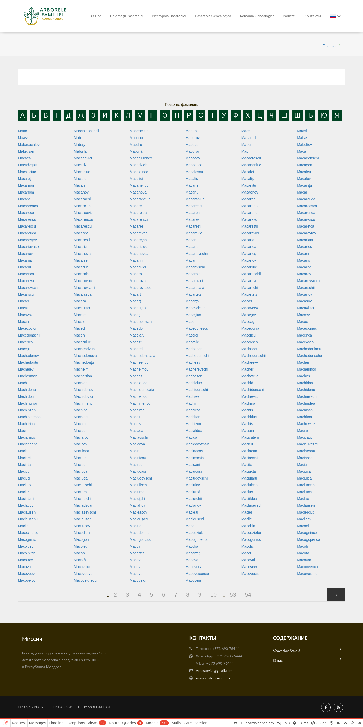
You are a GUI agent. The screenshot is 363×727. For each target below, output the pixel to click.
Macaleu (304, 172)
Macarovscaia (308, 281)
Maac (22, 131)
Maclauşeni (27, 512)
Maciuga (81, 478)
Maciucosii (193, 471)
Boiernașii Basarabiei (126, 16)
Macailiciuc (27, 172)
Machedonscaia (142, 356)
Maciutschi (82, 499)
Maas (245, 131)
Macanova (138, 192)
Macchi (24, 322)
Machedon (249, 349)
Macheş (303, 376)
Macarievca (139, 253)
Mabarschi (249, 138)
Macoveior (138, 580)
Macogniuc (27, 539)
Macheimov (139, 369)
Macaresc (249, 219)
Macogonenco (196, 539)
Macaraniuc (194, 199)
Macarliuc (249, 267)
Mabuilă (136, 151)
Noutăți (289, 16)
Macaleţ (24, 179)
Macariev (25, 253)
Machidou (26, 396)
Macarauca (306, 199)
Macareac (193, 206)
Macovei (136, 573)
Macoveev (26, 573)
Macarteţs (249, 294)
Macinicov (138, 458)
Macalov (304, 179)
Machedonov (28, 356)
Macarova (26, 281)
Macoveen (249, 567)
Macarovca (138, 281)
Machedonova (85, 356)
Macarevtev (306, 233)
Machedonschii (253, 356)
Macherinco (306, 369)
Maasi (302, 131)
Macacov (192, 158)
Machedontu (28, 362)
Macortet (137, 553)
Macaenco (193, 165)
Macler (246, 512)
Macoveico (27, 580)
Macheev (192, 362)
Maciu (302, 464)
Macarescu (27, 226)
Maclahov (137, 505)
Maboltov (304, 144)
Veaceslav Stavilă (307, 650)
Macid (23, 451)
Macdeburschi (141, 322)
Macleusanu (28, 519)
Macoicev (25, 546)
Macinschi (249, 458)
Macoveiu (193, 580)
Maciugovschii (196, 478)
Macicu (247, 444)
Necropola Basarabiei (169, 16)
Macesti (136, 342)
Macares (192, 219)
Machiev (192, 396)
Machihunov (28, 403)
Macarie (191, 247)
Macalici (136, 179)
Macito (246, 464)
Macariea (248, 247)
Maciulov (192, 485)
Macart (135, 294)
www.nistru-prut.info (213, 678)
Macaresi (137, 226)
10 (213, 594)
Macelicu (248, 335)
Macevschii (306, 342)
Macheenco (139, 362)
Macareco (26, 213)
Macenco (25, 342)
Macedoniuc (307, 328)
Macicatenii (250, 437)
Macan (79, 185)
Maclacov (25, 505)
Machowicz (306, 424)
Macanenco (139, 185)
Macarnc (304, 267)
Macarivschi (195, 267)
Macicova (137, 444)
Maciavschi (139, 437)
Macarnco (26, 274)
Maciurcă (192, 492)
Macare (136, 206)
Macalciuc (82, 172)
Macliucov (82, 526)
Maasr (23, 138)
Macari (190, 240)
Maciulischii (139, 485)
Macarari (248, 199)
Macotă (80, 560)
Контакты (312, 16)
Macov (135, 560)
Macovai (248, 560)
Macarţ (135, 301)
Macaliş (247, 179)
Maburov (192, 151)
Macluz (135, 526)
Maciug (24, 478)
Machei (303, 362)
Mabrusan (26, 151)
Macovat (25, 567)
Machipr (80, 410)
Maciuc (24, 471)
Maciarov (81, 437)
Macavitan (305, 308)
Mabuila (80, 151)
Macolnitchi (27, 553)
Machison (82, 417)
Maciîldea (249, 499)
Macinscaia (194, 458)
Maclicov (304, 519)
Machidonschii (253, 390)
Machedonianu (309, 349)
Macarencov (84, 219)
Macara (24, 199)
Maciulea (304, 478)
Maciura (80, 492)
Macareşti (82, 240)
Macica (191, 437)
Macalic (80, 179)
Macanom (26, 192)
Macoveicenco (197, 573)
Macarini (192, 260)
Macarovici (194, 281)
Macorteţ (192, 553)
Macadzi (80, 165)
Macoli (135, 546)
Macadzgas (27, 165)
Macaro (136, 274)
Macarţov (192, 301)
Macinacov (194, 451)
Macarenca (306, 213)
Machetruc (249, 376)
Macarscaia (194, 287)
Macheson (193, 376)
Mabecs (191, 144)
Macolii (303, 546)
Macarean (249, 206)
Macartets (193, 294)
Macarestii (249, 226)
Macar (302, 192)
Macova (191, 560)
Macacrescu (251, 158)
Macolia (191, 546)
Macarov (304, 274)
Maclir (23, 526)
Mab (77, 138)
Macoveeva (83, 573)
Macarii (303, 253)
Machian (81, 383)
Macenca (304, 335)
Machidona (27, 390)
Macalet (247, 172)
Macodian (82, 533)
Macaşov (248, 315)
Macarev (81, 233)
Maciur (23, 492)
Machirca (137, 410)
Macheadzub (84, 349)
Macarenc (249, 213)
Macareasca (307, 206)
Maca (301, 151)
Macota (303, 553)
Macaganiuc (251, 165)
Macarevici (250, 233)
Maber (246, 144)
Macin (134, 451)
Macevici (192, 342)
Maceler (191, 335)
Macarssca (83, 294)
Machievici (249, 396)
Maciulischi (83, 485)
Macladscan (83, 505)
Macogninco (307, 533)
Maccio (79, 322)
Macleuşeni (194, 519)
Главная (329, 45)
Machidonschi (196, 390)
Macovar (304, 560)
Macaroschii (251, 274)
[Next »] (336, 594)
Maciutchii (26, 499)
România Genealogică (257, 16)
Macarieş (248, 253)
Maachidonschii (86, 131)
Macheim (81, 369)
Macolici (248, 546)
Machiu (80, 424)
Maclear (191, 512)
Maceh (79, 335)
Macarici (80, 247)
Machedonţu (84, 362)
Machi (23, 383)
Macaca (24, 158)
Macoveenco (307, 567)
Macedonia (250, 328)
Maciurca (137, 492)
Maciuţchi (137, 499)
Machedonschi (197, 356)
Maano (191, 131)
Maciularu (249, 478)
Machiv (135, 424)
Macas (246, 301)
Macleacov (138, 512)
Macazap (81, 315)
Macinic (80, 458)
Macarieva (82, 253)
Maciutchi (304, 492)
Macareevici (83, 213)
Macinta (24, 464)
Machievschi (307, 396)
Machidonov (84, 390)
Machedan (193, 349)
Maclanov (193, 505)
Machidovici (83, 396)
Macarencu (139, 219)
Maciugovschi (141, 478)
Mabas (302, 138)
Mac (244, 151)
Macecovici (27, 328)
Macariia (25, 260)
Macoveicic (250, 573)
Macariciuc (138, 247)
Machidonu (306, 390)
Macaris (303, 260)
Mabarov (192, 138)
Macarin (136, 260)
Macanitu (248, 185)
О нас (96, 16)
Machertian (83, 376)
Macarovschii (84, 287)
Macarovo (249, 281)
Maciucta (248, 471)
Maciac (79, 430)
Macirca (136, 464)
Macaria (247, 240)
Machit (135, 417)
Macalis (191, 179)
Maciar (302, 430)
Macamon (26, 185)
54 (248, 594)
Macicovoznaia (197, 444)
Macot (246, 553)
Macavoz (25, 315)
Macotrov (25, 560)
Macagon (304, 165)
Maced (79, 328)
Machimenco (140, 403)
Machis (247, 410)
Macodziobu (251, 533)
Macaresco (306, 219)
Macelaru (137, 335)
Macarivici (138, 267)
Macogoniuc (251, 539)
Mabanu (136, 138)
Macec (302, 322)
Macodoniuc (139, 533)
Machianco (138, 383)
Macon (79, 553)
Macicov (80, 444)
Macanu (191, 192)
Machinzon (27, 410)
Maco (189, 526)
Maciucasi (138, 471)
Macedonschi (29, 335)
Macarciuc (82, 206)
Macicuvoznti (307, 444)
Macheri (247, 369)
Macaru (24, 301)
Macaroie (192, 274)
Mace (189, 322)
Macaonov (249, 192)
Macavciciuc (195, 308)
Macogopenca (308, 539)
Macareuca (27, 233)
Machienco (138, 396)
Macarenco (27, 219)
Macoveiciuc (307, 573)
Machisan (305, 410)
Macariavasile (29, 247)
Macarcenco (28, 206)
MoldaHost (99, 707)
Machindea (306, 403)
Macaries (304, 247)
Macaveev (249, 308)
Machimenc (83, 403)
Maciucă (304, 471)
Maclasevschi (252, 505)
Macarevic (193, 233)
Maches (136, 376)
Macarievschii (196, 253)
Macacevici (83, 158)
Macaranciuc (140, 199)
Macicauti (304, 437)
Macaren (192, 213)
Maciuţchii (193, 499)
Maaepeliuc (139, 131)
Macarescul (83, 226)
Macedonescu (196, 328)
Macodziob (194, 533)
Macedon (137, 328)
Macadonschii (308, 158)
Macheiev (26, 369)
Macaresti (193, 226)
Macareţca (138, 240)
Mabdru (136, 144)
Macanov (81, 192)
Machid (247, 383)
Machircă (192, 410)
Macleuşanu (139, 519)
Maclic (246, 519)
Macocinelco (28, 533)
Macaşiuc (193, 315)
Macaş (135, 315)
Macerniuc (82, 342)
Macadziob (138, 165)
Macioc (79, 464)
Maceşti (24, 349)
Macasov (304, 301)
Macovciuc (82, 567)
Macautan (82, 308)
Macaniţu (304, 185)
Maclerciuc (306, 512)
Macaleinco (139, 172)
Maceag (247, 322)
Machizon (193, 424)
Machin (191, 403)
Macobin (248, 526)
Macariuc (81, 267)
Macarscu (26, 294)
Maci (22, 430)
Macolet (80, 546)
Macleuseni (83, 519)
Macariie (81, 260)
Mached (136, 349)
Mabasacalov (29, 144)
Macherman (27, 376)
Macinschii (305, 458)
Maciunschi (306, 485)
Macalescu (194, 172)
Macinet (24, 458)
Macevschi (250, 342)
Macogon (81, 539)
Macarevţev (27, 240)
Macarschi (249, 287)
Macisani (192, 464)
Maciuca (80, 471)
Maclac (303, 499)
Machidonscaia (142, 390)
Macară (80, 301)
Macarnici (82, 274)
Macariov (248, 260)
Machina (248, 403)
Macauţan (138, 308)
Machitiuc (249, 417)
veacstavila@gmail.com (214, 670)
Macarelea (138, 213)
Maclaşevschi (85, 512)
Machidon (305, 383)
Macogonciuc (140, 539)
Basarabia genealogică (213, 16)
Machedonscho (309, 356)
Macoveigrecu (85, 580)
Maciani (247, 430)
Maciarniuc (27, 437)
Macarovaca (84, 281)
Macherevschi (196, 369)
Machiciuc (193, 383)
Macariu (24, 267)
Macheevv (249, 362)
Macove (136, 567)
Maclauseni (306, 505)
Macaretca (305, 226)
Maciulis (24, 485)
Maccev (303, 315)
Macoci (303, 526)
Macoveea (193, 567)
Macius (247, 492)
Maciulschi (249, 485)
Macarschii (306, 287)
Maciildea (81, 451)
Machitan (192, 417)
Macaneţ (192, 185)
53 (233, 594)
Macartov (304, 294)
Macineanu (306, 451)
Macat (23, 308)
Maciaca (136, 430)
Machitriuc (26, 424)
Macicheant (27, 444)
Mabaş (79, 144)
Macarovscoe (140, 287)
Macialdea (193, 430)
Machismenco (29, 417)
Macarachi (82, 199)
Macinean (249, 451)
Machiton (304, 417)
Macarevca (138, 233)
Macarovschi (28, 287)
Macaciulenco (141, 158)
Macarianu (305, 240)
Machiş (247, 424)
